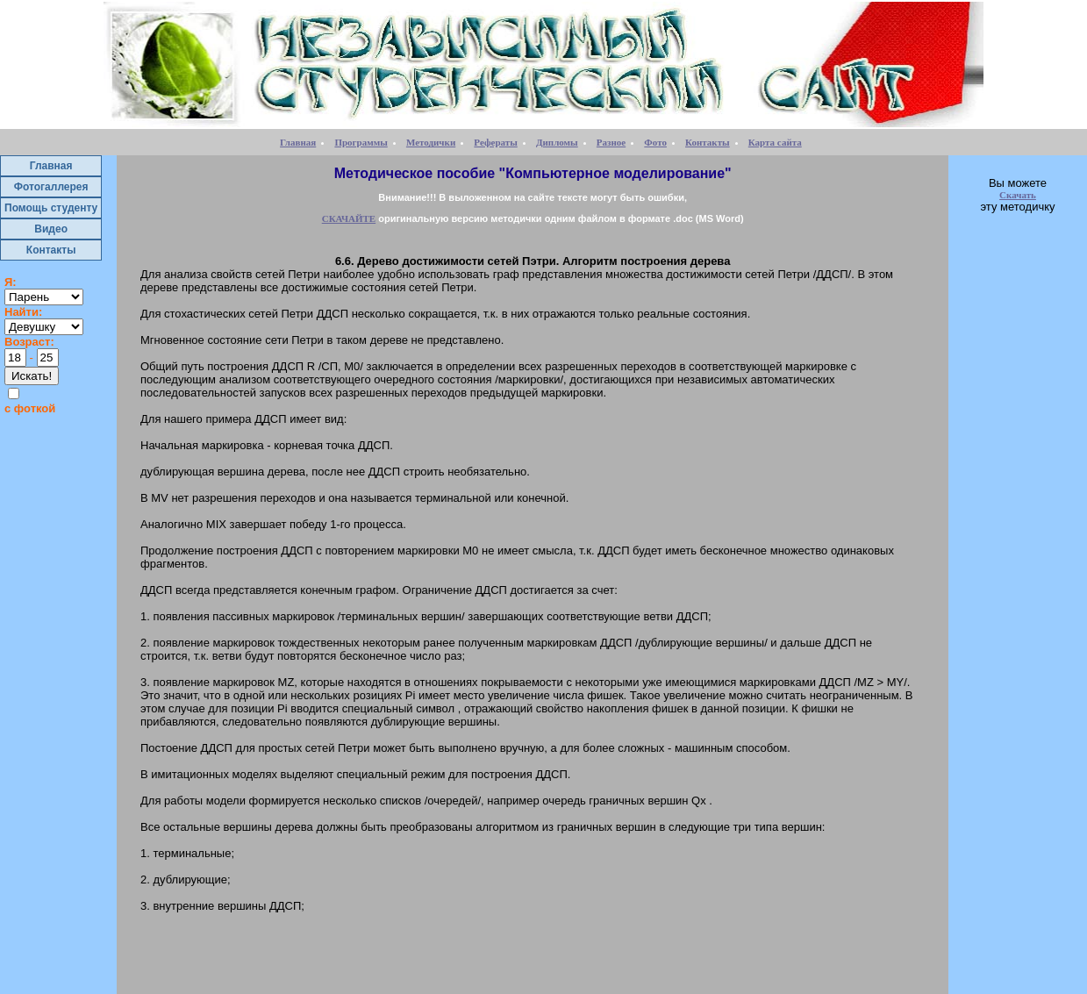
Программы (360, 142)
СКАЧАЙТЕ (348, 218)
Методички (430, 142)
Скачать (1017, 195)
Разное (611, 142)
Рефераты (495, 142)
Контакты (707, 142)
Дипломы (557, 142)
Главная (298, 142)
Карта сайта (775, 142)
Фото (655, 142)
